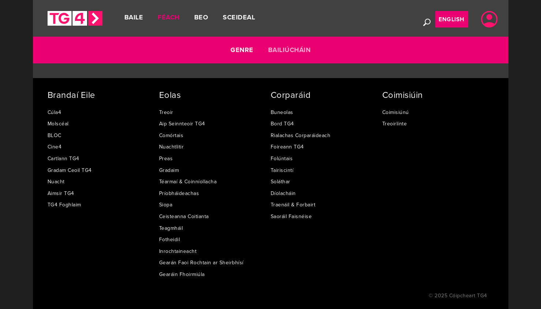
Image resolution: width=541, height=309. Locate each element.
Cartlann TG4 (63, 158)
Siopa (166, 204)
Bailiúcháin (289, 50)
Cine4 (55, 146)
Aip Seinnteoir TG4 (182, 123)
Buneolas (282, 112)
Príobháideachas (179, 193)
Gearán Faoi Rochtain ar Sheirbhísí (201, 262)
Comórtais (171, 135)
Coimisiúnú (395, 112)
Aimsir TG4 (61, 193)
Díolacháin (283, 193)
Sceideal (239, 17)
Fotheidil (169, 239)
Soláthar (280, 181)
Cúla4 (54, 112)
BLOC (54, 135)
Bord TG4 (282, 123)
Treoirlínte (394, 123)
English (452, 19)
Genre (241, 50)
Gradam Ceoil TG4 (70, 170)
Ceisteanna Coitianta (184, 216)
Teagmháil (171, 228)
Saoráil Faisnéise (291, 216)
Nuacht (56, 181)
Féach (169, 17)
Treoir (166, 112)
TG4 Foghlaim (64, 204)
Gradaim (169, 170)
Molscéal (58, 123)
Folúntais (282, 158)
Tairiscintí (282, 170)
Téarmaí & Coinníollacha (188, 181)
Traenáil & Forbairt (293, 204)
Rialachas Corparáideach (301, 135)
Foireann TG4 (287, 146)
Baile (133, 17)
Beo (201, 17)
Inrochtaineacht (178, 251)
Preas (166, 158)
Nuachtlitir (171, 146)
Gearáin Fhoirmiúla (182, 274)
